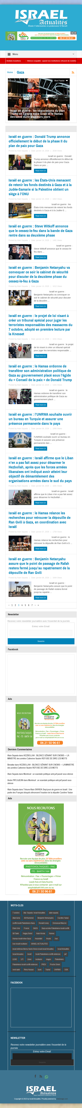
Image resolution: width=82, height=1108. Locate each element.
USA (66, 969)
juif (65, 954)
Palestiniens (59, 959)
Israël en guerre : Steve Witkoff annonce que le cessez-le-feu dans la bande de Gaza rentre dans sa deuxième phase (40, 231)
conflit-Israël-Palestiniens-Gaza (24, 923)
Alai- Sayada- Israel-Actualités (34, 913)
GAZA (35, 928)
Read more (40, 171)
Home (10, 72)
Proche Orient (55, 964)
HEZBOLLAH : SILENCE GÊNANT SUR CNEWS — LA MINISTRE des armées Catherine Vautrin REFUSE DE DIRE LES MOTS (38, 757)
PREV (44, 964)
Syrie (39, 969)
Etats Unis (16, 928)
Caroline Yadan (63, 918)
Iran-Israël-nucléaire (20, 944)
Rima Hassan (29, 969)
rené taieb (16, 969)
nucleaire (38, 959)
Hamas (51, 933)
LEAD (15, 959)
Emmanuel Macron (59, 923)
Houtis (48, 938)
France (26, 928)
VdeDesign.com (62, 1099)
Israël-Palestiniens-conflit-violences (47, 954)
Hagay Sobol (27, 933)
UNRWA (57, 969)
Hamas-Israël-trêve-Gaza (22, 938)
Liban (29, 959)
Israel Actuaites (18, 954)
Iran (56, 938)
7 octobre (16, 913)
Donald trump (44, 923)
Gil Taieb (16, 933)
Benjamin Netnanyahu (46, 918)
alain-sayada (53, 913)
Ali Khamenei (28, 918)
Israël (29, 954)
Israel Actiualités (63, 949)
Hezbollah (38, 938)
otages (48, 959)
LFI (22, 959)
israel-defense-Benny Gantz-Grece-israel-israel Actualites (33, 949)
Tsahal (47, 969)
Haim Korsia (40, 933)
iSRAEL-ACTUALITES (39, 944)
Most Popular (61, 80)
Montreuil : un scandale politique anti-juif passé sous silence (48, 774)
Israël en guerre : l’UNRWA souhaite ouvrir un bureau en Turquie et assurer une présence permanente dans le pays (40, 419)
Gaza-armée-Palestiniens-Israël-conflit (55, 928)
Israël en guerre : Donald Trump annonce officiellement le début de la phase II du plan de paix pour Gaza (39, 141)
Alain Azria (16, 918)
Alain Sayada (22, 151)
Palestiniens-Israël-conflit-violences (25, 964)
